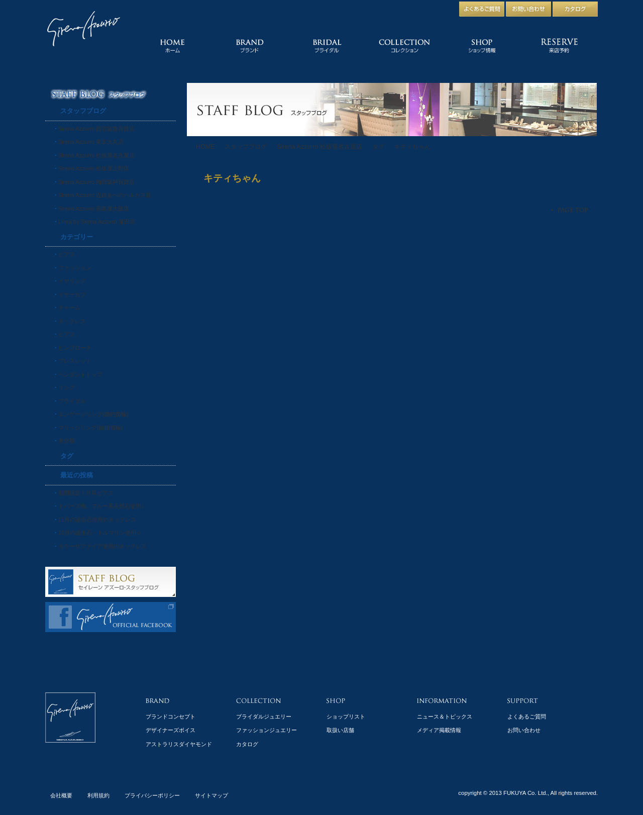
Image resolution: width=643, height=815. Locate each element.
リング (66, 387)
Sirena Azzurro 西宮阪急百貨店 (96, 129)
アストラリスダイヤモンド (179, 744)
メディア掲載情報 (439, 730)
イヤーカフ (72, 294)
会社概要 (61, 795)
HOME (205, 146)
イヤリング (72, 281)
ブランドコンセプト (170, 717)
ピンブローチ (74, 348)
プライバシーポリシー (152, 795)
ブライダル (72, 401)
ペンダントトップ (80, 374)
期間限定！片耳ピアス (86, 493)
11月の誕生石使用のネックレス (97, 520)
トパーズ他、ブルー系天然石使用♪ (101, 506)
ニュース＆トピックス (444, 717)
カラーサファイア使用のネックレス (102, 546)
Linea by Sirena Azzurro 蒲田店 (96, 222)
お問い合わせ (524, 730)
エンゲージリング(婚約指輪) (93, 414)
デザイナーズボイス (170, 730)
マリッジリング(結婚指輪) (90, 428)
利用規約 (98, 795)
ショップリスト (346, 717)
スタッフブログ (246, 146)
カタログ (247, 744)
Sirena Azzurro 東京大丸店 (91, 142)
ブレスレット (74, 361)
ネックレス (72, 321)
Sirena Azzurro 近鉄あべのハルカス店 (104, 195)
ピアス (66, 254)
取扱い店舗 (340, 730)
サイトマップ (211, 795)
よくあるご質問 (526, 717)
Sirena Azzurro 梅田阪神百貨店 (96, 182)
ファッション (74, 268)
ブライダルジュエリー (263, 717)
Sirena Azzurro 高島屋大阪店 (93, 209)
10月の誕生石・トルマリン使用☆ (100, 533)
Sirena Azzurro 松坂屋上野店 (93, 168)
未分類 (66, 441)
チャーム (69, 307)
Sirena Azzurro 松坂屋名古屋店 (319, 146)
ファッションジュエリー (266, 730)
